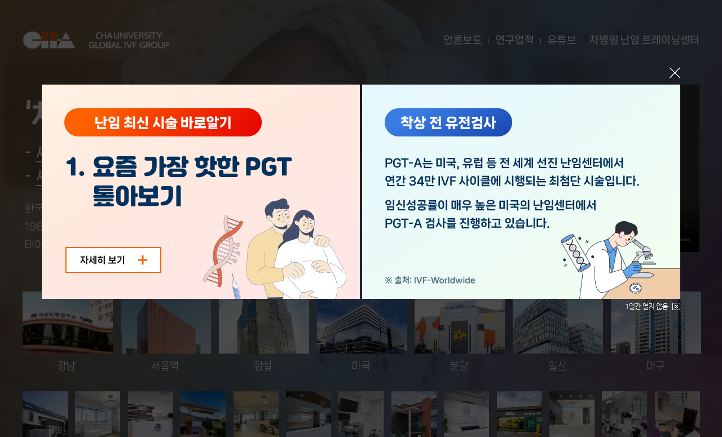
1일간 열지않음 (653, 306)
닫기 (675, 73)
